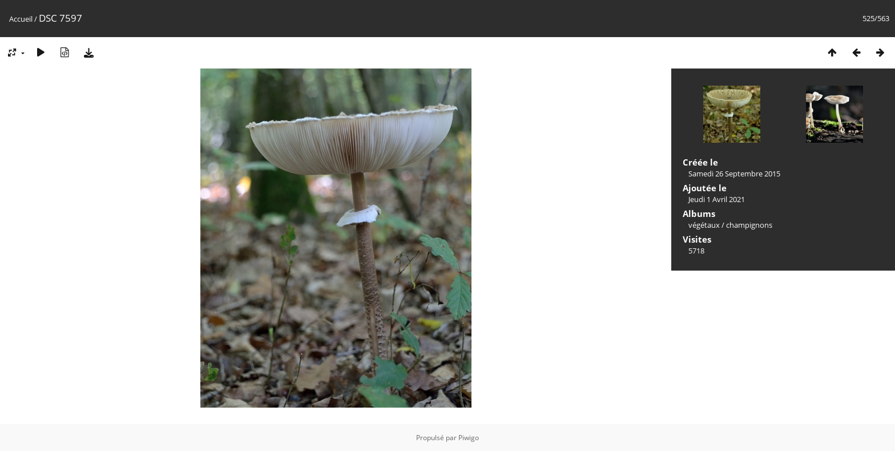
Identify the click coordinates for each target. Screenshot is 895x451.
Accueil (21, 19)
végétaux (704, 225)
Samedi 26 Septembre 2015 (734, 173)
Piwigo (468, 437)
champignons (749, 225)
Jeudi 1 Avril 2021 (716, 199)
